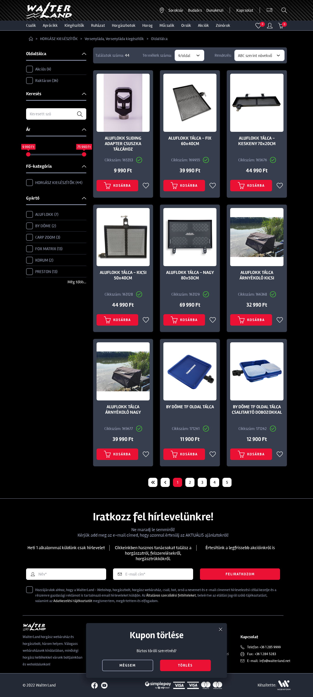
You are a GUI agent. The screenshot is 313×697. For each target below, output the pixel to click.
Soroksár (175, 10)
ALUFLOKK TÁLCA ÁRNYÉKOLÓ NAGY (123, 409)
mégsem (127, 665)
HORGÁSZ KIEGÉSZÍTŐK (59, 39)
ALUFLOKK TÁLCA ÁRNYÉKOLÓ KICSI (257, 275)
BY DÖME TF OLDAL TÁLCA (190, 407)
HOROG (147, 25)
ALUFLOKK (42, 214)
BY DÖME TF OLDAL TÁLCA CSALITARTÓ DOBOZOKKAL (257, 409)
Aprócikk (50, 25)
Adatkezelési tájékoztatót (72, 601)
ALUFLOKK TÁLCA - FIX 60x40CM (189, 140)
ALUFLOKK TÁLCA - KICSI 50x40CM (123, 275)
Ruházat (98, 25)
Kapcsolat (244, 10)
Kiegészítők (74, 25)
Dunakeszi (214, 10)
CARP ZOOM (43, 237)
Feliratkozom (240, 574)
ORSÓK (186, 25)
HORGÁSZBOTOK (123, 25)
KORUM (39, 260)
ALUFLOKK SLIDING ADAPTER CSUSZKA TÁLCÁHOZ (123, 143)
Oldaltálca (159, 39)
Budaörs (195, 10)
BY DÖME (41, 226)
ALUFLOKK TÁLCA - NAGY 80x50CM (190, 275)
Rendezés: (223, 55)
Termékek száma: (157, 55)
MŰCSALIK (166, 25)
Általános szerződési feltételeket (171, 595)
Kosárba (117, 185)
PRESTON (41, 272)
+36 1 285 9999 (270, 647)
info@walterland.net (274, 661)
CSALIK (31, 25)
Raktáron (42, 81)
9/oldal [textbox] (184, 55)
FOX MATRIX (44, 249)
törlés (185, 665)
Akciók (203, 25)
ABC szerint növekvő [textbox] (255, 55)
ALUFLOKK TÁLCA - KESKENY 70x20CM (256, 140)
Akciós (38, 69)
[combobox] (189, 55)
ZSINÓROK (223, 25)
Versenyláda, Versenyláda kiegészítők (114, 39)
